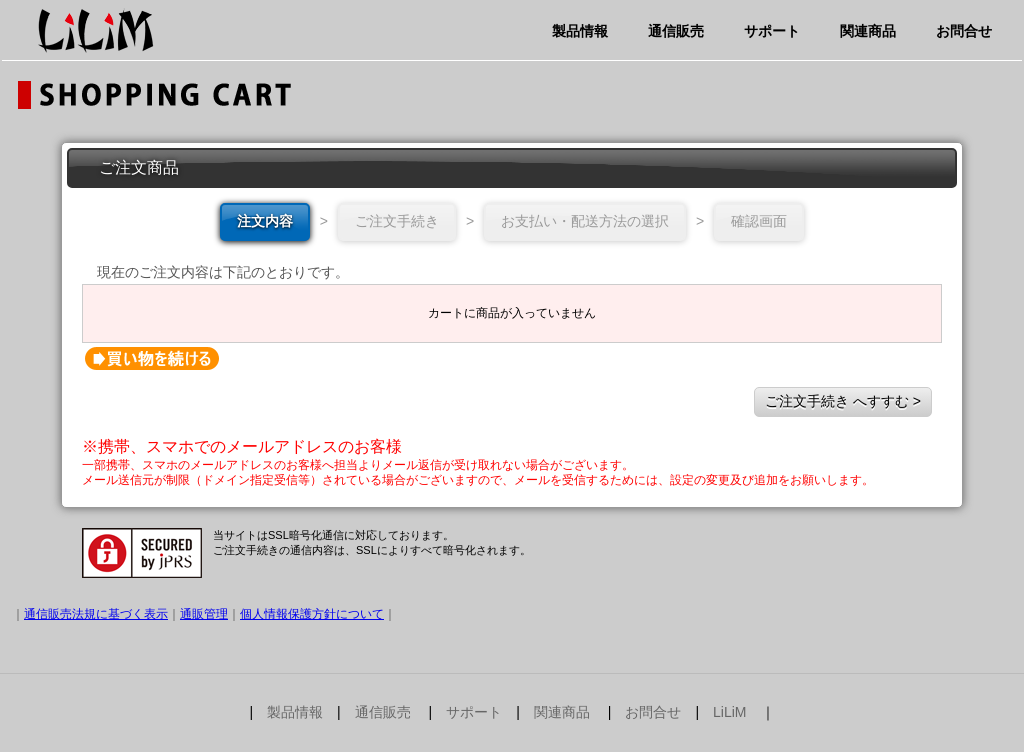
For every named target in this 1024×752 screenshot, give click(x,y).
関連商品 (868, 31)
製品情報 (580, 31)
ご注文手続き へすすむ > (843, 401)
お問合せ (964, 31)
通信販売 (676, 31)
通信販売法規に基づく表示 (96, 614)
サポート (772, 31)
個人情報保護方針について (312, 614)
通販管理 (204, 614)
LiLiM (729, 712)
